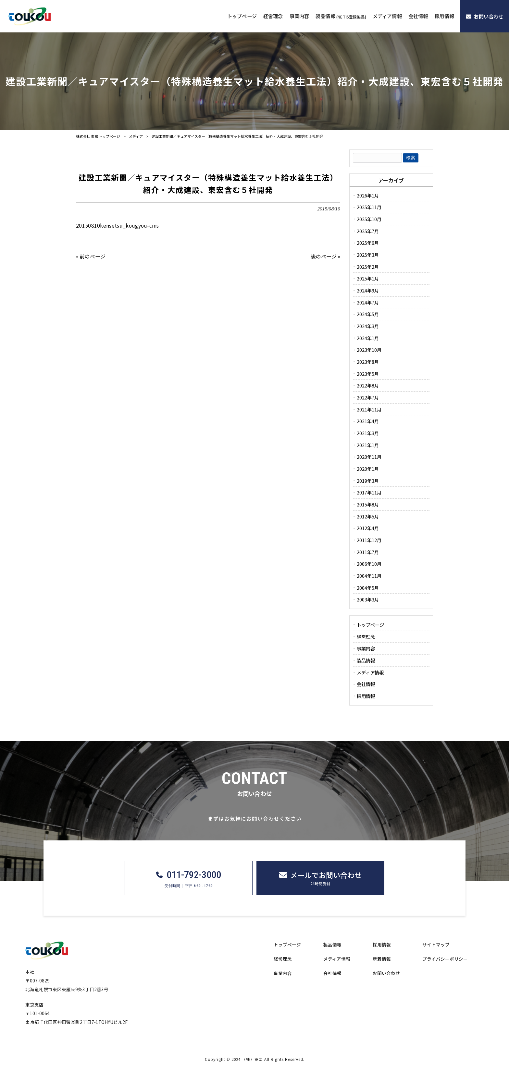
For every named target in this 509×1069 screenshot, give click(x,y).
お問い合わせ (386, 973)
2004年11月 (369, 575)
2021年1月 (368, 445)
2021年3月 (368, 433)
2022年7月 (368, 397)
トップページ (370, 624)
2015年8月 (368, 504)
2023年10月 (369, 349)
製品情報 (366, 660)
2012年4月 (368, 528)
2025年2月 (368, 266)
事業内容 (366, 648)
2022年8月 (368, 385)
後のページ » (325, 256)
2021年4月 (368, 421)
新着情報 (382, 959)
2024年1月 (368, 338)
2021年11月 (369, 409)
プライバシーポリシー (445, 959)
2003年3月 (368, 599)
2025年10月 (369, 219)
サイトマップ (436, 945)
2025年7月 (368, 231)
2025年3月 (368, 254)
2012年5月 (368, 516)
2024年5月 (368, 314)
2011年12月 (369, 540)
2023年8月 (368, 361)
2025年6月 (368, 242)
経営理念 (366, 636)
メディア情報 (370, 672)
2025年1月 (368, 278)
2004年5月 (368, 587)
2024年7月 (368, 302)
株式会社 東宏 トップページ (98, 136)
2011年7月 (368, 552)
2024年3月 (368, 326)
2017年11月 (369, 492)
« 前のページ (91, 256)
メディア (136, 136)
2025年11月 (369, 207)
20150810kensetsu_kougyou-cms (117, 225)
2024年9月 (368, 290)
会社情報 (366, 684)
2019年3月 (368, 480)
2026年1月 (368, 195)
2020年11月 (369, 456)
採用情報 (366, 696)
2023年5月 (368, 373)
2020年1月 (368, 468)
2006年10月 (369, 563)
